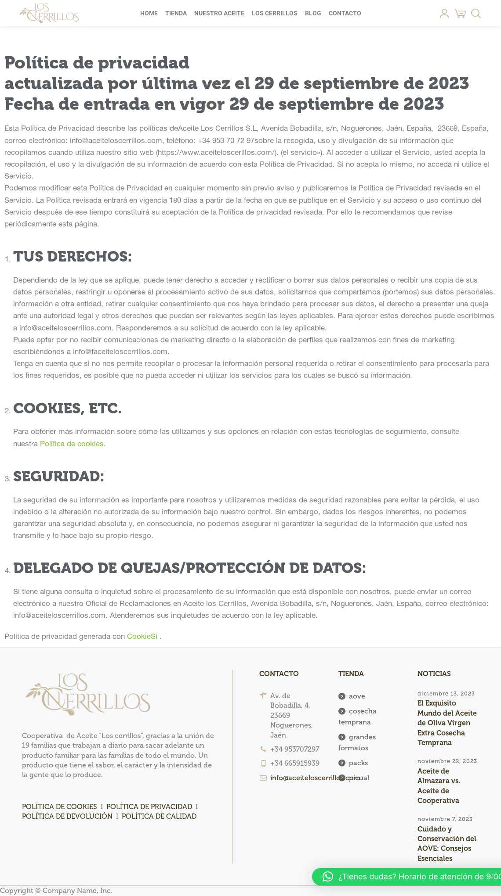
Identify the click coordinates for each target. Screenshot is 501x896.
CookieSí (142, 637)
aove (357, 696)
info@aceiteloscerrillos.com (315, 778)
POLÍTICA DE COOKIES (59, 807)
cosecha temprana (357, 717)
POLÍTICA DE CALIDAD (159, 816)
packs (358, 763)
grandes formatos (357, 743)
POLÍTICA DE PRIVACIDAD (149, 807)
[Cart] (460, 13)
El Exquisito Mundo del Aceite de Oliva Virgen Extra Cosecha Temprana (447, 723)
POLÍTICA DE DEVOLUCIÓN (68, 816)
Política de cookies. (73, 444)
